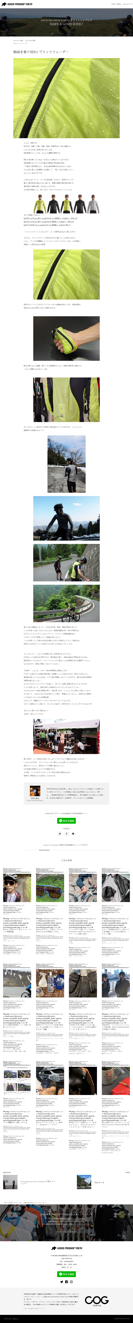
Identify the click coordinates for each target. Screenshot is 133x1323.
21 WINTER (72, 1051)
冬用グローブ (80, 1053)
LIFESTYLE (48, 1053)
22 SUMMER (40, 1053)
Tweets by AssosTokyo (44, 850)
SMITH (38, 941)
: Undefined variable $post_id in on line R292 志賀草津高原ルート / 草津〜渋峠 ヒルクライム (17, 1020)
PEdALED (72, 1053)
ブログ (91, 4)
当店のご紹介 (56, 4)
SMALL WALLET (115, 1150)
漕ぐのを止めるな (8, 1051)
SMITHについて (82, 4)
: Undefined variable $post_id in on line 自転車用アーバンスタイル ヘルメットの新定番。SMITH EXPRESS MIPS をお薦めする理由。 (116, 1021)
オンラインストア (125, 4)
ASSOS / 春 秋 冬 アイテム (76, 1038)
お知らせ (114, 4)
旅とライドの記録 (8, 1036)
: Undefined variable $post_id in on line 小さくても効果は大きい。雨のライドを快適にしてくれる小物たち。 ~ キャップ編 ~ (115, 926)
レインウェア (106, 956)
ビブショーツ (82, 1149)
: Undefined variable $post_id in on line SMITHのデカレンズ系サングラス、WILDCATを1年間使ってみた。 (50, 925)
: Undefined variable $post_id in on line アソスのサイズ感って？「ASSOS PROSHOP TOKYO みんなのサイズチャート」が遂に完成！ (82, 926)
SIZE (70, 956)
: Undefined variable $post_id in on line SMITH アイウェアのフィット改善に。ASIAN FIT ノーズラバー (49, 1118)
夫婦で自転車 (16, 1049)
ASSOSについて (68, 4)
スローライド (7, 1049)
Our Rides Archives (102, 4)
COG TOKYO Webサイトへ (35, 1308)
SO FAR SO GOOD (107, 1153)
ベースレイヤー (16, 953)
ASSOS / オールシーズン (20, 43)
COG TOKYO (82, 1051)
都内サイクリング (107, 1053)
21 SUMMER (7, 953)
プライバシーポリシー (11, 1319)
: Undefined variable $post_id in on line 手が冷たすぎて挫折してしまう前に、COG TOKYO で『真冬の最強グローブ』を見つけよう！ (83, 1021)
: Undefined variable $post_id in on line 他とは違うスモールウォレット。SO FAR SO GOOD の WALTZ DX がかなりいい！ (116, 1119)
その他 (71, 943)
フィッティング (77, 956)
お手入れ (56, 1053)
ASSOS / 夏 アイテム (9, 941)
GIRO (89, 1051)
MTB (37, 953)
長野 (24, 1051)
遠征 (20, 1051)
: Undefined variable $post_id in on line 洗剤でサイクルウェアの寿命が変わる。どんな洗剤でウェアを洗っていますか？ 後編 (49, 1021)
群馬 (16, 1051)
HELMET (105, 1051)
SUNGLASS (50, 953)
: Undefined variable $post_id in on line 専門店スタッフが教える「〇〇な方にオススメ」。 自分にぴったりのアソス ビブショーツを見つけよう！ (82, 1119)
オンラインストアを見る (66, 1232)
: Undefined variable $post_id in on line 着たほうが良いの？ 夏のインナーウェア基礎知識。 (17, 925)
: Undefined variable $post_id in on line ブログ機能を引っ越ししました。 (16, 1117)
